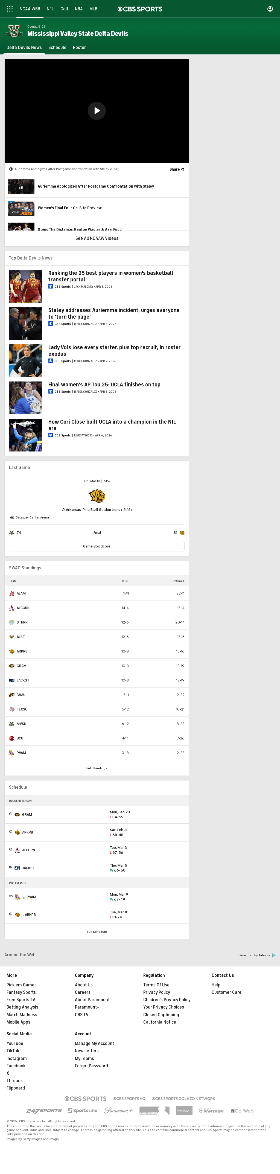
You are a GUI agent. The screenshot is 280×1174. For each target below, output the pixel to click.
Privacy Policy (156, 992)
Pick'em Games (22, 985)
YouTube (15, 1043)
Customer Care (226, 992)
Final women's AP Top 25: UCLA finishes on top (104, 384)
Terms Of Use (156, 985)
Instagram (17, 1058)
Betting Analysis (22, 1007)
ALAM (21, 593)
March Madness (22, 1015)
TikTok (13, 1051)
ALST (21, 636)
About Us (84, 985)
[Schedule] (57, 47)
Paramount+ (87, 1007)
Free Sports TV (21, 1000)
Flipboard (16, 1088)
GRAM (22, 665)
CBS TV (82, 1015)
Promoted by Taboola (258, 955)
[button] (97, 111)
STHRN (22, 622)
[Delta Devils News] (24, 47)
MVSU (21, 723)
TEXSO (22, 709)
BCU (20, 738)
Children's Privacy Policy (167, 1000)
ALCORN (23, 607)
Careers (83, 992)
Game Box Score (96, 546)
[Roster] (79, 47)
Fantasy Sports (21, 992)
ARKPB (22, 651)
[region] (97, 111)
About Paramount (92, 1000)
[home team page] (97, 496)
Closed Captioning (161, 1015)
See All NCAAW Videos (96, 238)
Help (216, 985)
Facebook (16, 1066)
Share (175, 169)
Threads (15, 1080)
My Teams (84, 1058)
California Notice (159, 1022)
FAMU (21, 694)
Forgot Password (91, 1066)
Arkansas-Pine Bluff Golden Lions (93, 509)
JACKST (23, 680)
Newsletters (87, 1051)
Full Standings (96, 768)
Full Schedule (97, 932)
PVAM (21, 752)
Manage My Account (94, 1043)
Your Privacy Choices (163, 1007)
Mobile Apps (18, 1022)
